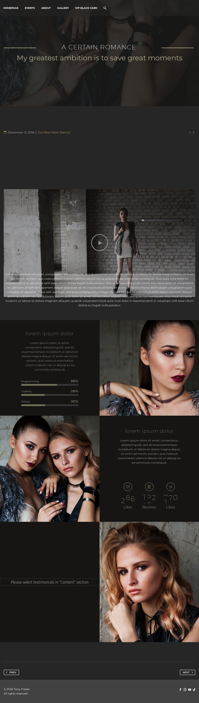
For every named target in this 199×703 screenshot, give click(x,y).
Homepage (10, 8)
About (46, 8)
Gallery (63, 8)
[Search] (104, 8)
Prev (10, 672)
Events (30, 8)
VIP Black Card (86, 8)
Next (188, 672)
